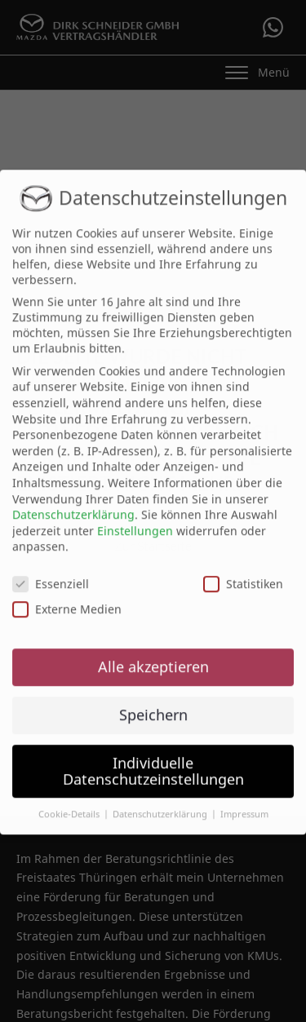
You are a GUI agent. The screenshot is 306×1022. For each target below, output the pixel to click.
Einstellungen (135, 520)
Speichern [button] (153, 704)
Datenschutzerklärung (73, 504)
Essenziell (50, 574)
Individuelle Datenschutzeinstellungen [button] (153, 760)
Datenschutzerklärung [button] (161, 804)
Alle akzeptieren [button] (153, 656)
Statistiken (243, 574)
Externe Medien (67, 599)
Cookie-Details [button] (70, 804)
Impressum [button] (244, 804)
